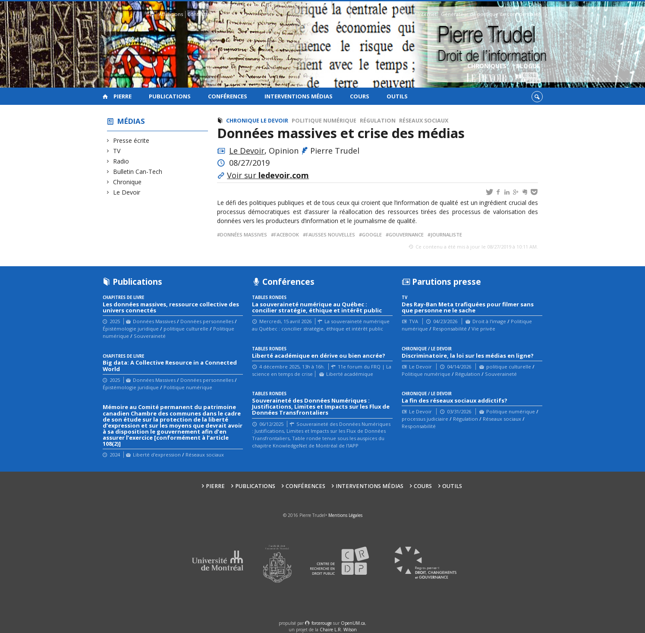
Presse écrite (131, 140)
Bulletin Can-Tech (137, 171)
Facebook (286, 234)
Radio (121, 161)
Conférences (260, 4)
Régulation (378, 120)
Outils (535, 4)
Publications (227, 4)
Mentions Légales (345, 515)
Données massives (243, 234)
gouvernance (406, 234)
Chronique (127, 182)
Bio (150, 14)
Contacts (197, 14)
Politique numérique (324, 120)
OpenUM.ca (353, 623)
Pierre (201, 4)
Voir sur (268, 175)
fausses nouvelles (330, 234)
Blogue (528, 73)
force (321, 623)
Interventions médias (305, 4)
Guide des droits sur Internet (403, 14)
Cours (341, 4)
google (372, 234)
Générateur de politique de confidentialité (491, 14)
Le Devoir (126, 192)
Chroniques (487, 73)
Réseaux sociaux (423, 120)
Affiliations (171, 14)
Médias (131, 121)
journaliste (446, 234)
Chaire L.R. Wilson (338, 630)
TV (116, 151)
